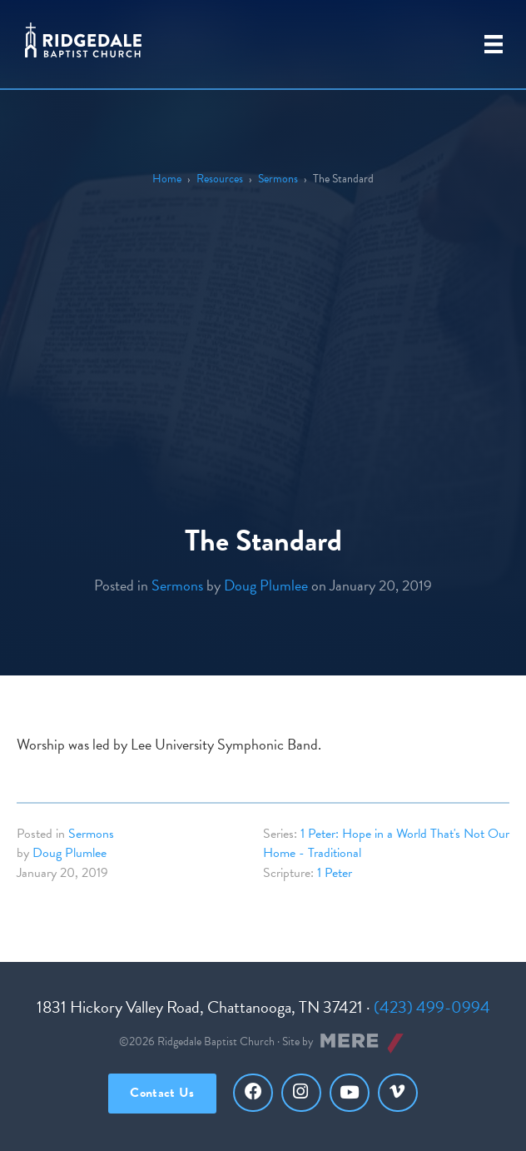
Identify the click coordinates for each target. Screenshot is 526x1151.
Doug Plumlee (266, 585)
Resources (219, 178)
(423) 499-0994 (432, 1006)
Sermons (278, 178)
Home (166, 178)
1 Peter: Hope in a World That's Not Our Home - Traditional (386, 843)
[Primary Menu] (493, 44)
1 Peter (334, 873)
